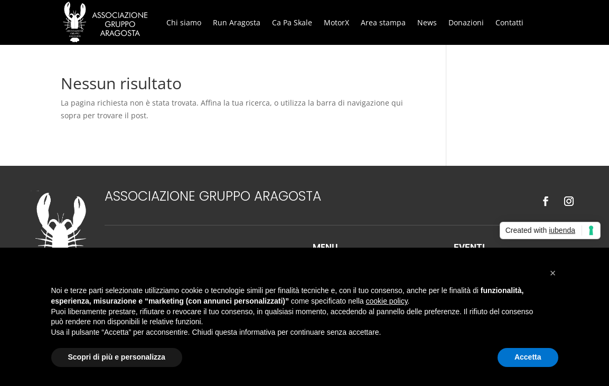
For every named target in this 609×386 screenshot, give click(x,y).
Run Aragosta (236, 22)
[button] (553, 273)
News (427, 22)
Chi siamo (183, 22)
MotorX (336, 22)
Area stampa (383, 22)
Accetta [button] (527, 357)
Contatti (509, 22)
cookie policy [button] (386, 301)
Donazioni (466, 22)
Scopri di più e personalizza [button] (116, 357)
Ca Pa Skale (292, 22)
